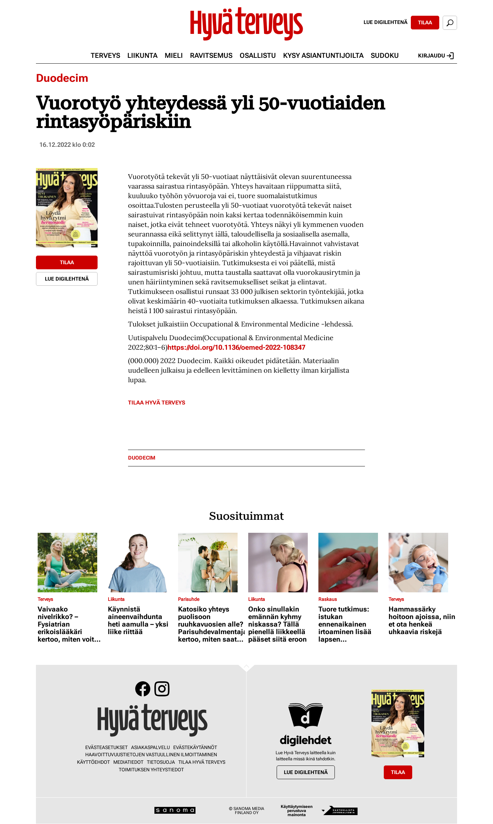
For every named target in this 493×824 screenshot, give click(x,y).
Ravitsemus (211, 55)
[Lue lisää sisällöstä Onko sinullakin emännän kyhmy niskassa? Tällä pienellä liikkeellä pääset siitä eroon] (281, 562)
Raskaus (327, 599)
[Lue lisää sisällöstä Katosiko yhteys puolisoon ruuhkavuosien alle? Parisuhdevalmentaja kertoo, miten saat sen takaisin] (211, 562)
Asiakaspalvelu (150, 747)
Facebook (142, 688)
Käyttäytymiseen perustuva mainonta (297, 810)
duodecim (141, 458)
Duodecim (62, 78)
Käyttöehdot (93, 762)
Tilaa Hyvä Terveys (156, 402)
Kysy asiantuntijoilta (323, 55)
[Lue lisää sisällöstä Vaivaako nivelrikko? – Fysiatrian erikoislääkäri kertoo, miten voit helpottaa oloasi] (71, 562)
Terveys (105, 55)
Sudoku (385, 55)
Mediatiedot (128, 762)
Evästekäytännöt (195, 747)
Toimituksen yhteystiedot (151, 769)
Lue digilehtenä (385, 22)
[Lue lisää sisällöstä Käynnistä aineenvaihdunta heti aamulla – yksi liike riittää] (141, 562)
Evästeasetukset (106, 747)
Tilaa (425, 23)
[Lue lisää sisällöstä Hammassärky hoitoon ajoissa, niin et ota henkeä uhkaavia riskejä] (422, 562)
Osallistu (258, 55)
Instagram (161, 688)
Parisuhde (188, 599)
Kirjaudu (436, 55)
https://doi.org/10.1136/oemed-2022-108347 (236, 347)
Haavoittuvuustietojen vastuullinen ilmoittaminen (151, 754)
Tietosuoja (161, 762)
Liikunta (142, 55)
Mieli (174, 55)
